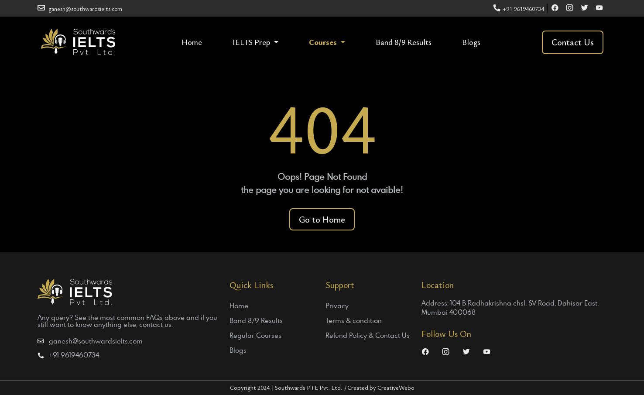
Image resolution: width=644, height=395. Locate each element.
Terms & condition (353, 320)
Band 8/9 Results (404, 42)
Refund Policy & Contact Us (367, 335)
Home (192, 42)
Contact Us (573, 42)
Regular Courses (255, 335)
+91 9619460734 (518, 8)
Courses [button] (324, 42)
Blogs (471, 42)
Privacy (337, 305)
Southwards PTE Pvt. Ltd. (311, 387)
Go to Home (322, 219)
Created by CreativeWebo (380, 387)
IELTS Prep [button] (252, 42)
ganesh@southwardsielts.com (80, 8)
